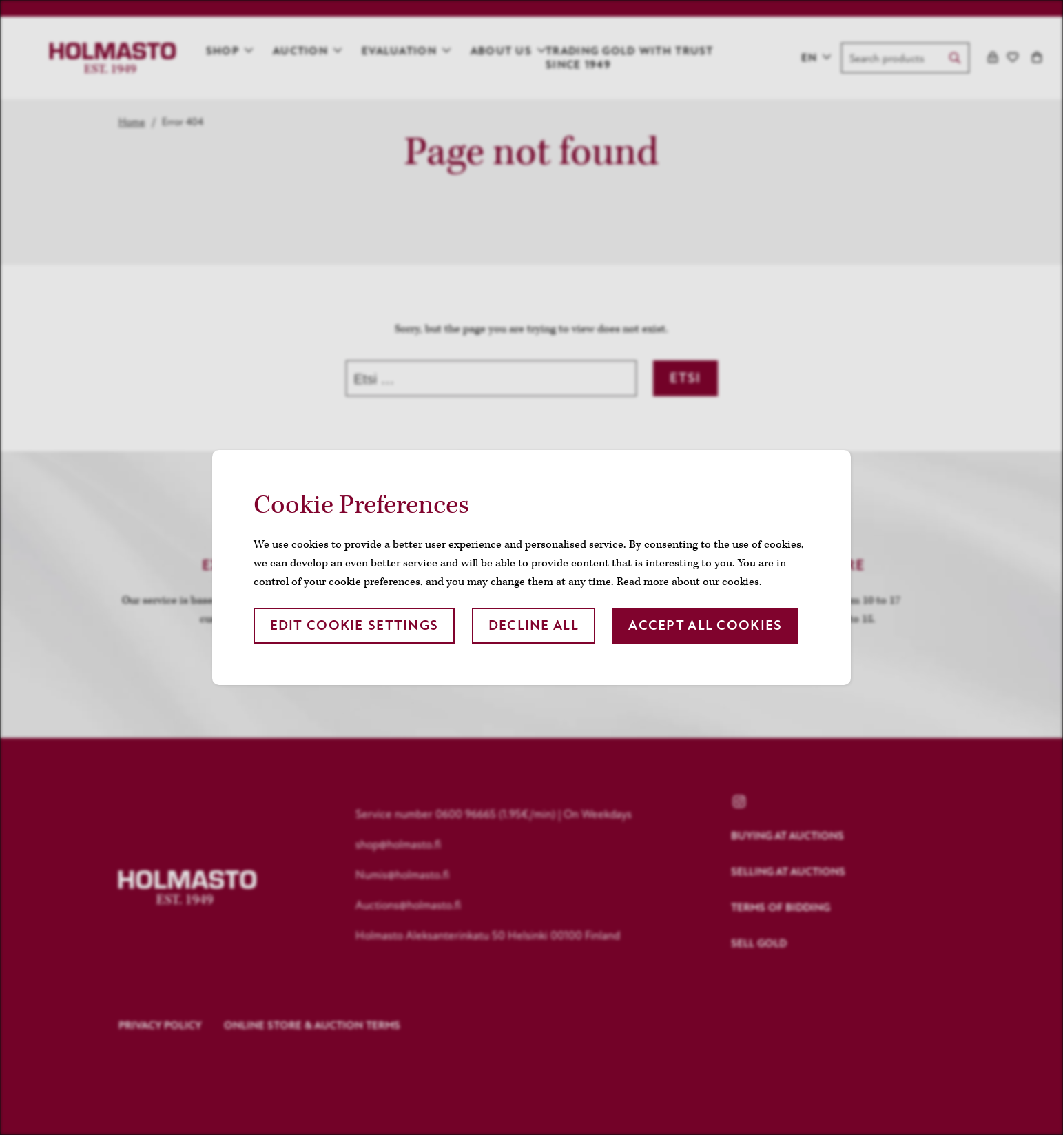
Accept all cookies (705, 625)
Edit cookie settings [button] (354, 625)
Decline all (533, 625)
